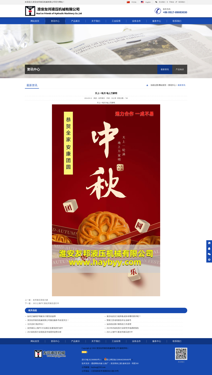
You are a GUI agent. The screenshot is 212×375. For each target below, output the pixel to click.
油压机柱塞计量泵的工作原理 (119, 324)
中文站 (131, 2)
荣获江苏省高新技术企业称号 (119, 320)
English (145, 2)
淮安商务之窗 (116, 363)
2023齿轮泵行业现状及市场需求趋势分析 (44, 332)
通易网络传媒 (97, 363)
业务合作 (136, 21)
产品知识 (180, 69)
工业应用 (116, 21)
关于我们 (95, 21)
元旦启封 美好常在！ (36, 324)
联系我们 (180, 2)
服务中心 (156, 21)
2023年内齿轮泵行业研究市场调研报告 (123, 328)
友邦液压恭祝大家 (40, 300)
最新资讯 (165, 69)
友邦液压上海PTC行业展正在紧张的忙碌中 (45, 328)
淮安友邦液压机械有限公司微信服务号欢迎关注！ (48, 320)
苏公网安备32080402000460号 (118, 360)
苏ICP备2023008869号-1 (91, 360)
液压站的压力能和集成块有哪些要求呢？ (124, 316)
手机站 (170, 2)
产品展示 (75, 21)
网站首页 (162, 85)
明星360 (135, 363)
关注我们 (160, 2)
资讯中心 (55, 21)
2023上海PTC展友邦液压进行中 (46, 303)
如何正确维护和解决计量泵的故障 (41, 316)
